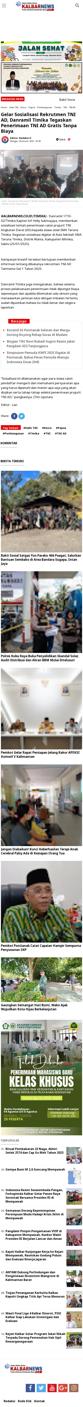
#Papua (61, 428)
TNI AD (72, 107)
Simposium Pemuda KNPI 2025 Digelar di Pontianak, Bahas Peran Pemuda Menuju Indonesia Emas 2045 (38, 357)
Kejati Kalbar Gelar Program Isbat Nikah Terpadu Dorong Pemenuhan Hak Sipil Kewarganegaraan (35, 1338)
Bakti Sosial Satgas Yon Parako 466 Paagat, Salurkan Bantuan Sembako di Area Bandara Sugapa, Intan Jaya (41, 559)
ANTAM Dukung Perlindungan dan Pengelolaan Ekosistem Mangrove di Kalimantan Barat (32, 1276)
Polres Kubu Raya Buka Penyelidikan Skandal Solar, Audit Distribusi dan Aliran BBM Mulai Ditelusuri (40, 658)
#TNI (47, 433)
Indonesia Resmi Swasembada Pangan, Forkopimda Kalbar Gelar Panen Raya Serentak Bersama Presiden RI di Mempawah (34, 1195)
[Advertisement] (41, 21)
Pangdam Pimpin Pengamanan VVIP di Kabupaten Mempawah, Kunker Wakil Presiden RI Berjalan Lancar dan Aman (34, 1235)
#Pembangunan (13, 433)
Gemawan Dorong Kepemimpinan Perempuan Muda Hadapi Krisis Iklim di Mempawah (35, 1214)
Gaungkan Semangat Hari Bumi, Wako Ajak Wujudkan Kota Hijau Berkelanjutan (34, 1007)
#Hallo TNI (30, 428)
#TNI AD (60, 433)
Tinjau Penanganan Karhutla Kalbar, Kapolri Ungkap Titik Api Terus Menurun (35, 1295)
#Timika (33, 433)
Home (4, 107)
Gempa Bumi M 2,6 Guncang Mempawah (35, 1169)
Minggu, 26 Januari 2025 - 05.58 (25, 141)
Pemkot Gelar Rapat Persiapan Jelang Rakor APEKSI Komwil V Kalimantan (40, 754)
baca (60, 139)
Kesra (23, 107)
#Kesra (47, 428)
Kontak (39, 1401)
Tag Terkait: (11, 428)
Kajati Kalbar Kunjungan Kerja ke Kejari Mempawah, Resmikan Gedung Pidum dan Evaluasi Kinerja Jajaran (34, 1255)
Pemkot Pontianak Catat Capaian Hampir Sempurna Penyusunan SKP (41, 947)
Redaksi (9, 1401)
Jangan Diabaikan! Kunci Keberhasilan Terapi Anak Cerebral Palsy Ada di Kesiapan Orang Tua (39, 851)
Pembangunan (44, 107)
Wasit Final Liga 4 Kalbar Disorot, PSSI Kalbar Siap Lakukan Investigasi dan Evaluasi (33, 1317)
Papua (32, 107)
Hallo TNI (13, 107)
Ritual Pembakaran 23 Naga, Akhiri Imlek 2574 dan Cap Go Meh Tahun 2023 (34, 1151)
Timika (57, 107)
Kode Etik (25, 1401)
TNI (65, 107)
